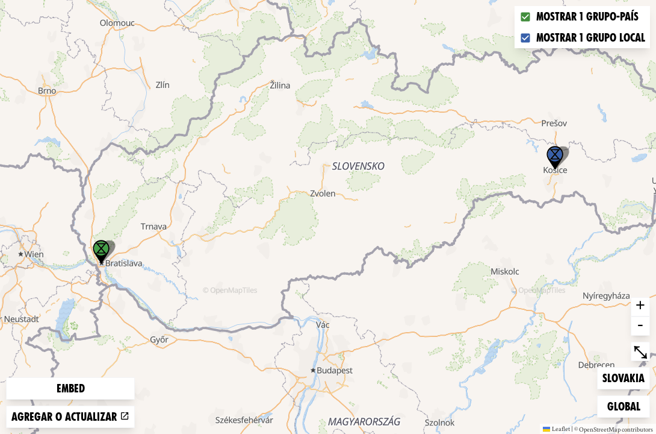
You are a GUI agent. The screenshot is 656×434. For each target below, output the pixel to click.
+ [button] (640, 306)
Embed (71, 388)
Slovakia (623, 377)
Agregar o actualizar (70, 416)
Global (626, 405)
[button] (555, 158)
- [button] (640, 326)
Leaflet (556, 428)
